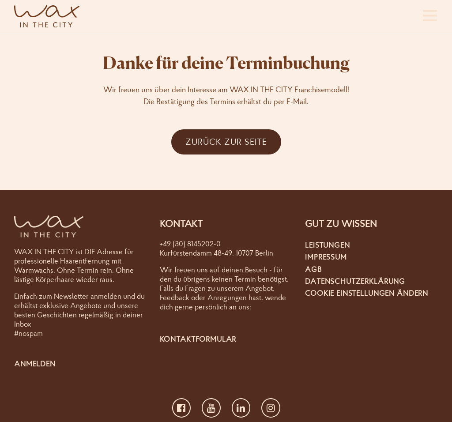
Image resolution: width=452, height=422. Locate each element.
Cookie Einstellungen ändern (366, 293)
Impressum (326, 256)
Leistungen (327, 244)
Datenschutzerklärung (355, 281)
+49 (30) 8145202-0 (190, 243)
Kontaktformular (198, 338)
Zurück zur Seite (226, 141)
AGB (313, 269)
